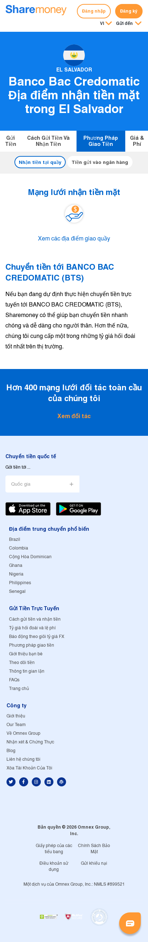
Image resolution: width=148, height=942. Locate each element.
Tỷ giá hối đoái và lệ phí (32, 628)
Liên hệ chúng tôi (23, 759)
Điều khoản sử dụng (53, 866)
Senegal (17, 592)
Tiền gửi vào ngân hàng (99, 162)
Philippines (20, 583)
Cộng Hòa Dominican (30, 557)
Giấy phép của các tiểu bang (54, 849)
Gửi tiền (10, 141)
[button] (129, 23)
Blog (11, 751)
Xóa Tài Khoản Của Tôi (29, 768)
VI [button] (102, 23)
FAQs (14, 680)
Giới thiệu (15, 716)
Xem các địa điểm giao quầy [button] (74, 239)
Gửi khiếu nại (94, 863)
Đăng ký (129, 11)
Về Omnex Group (23, 733)
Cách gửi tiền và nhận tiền (48, 141)
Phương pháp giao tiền (100, 141)
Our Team (16, 725)
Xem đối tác (74, 416)
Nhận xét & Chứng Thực (30, 742)
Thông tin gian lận (26, 671)
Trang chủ (19, 689)
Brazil (14, 540)
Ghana (15, 566)
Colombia (18, 548)
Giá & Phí (137, 141)
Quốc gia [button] (20, 484)
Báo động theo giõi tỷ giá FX (36, 637)
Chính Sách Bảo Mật (94, 849)
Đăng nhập (93, 11)
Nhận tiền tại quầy (40, 162)
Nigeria (16, 574)
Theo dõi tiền (22, 663)
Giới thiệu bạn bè (26, 654)
